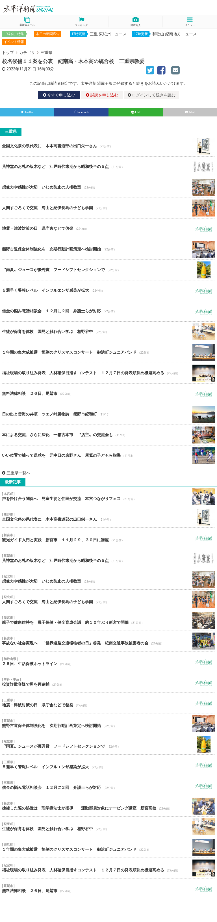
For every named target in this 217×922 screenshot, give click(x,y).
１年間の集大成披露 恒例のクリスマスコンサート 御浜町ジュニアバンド (108, 352)
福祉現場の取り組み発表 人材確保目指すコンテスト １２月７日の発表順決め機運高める (108, 373)
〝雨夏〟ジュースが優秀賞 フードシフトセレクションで (108, 270)
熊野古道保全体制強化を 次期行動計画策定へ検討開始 (108, 249)
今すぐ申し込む (59, 95)
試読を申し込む (102, 95)
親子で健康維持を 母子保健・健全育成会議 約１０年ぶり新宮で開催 (108, 620)
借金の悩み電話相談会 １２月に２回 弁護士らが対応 (108, 311)
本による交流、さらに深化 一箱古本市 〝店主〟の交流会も (108, 435)
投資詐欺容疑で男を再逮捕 (108, 682)
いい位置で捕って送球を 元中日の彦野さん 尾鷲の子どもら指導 (108, 455)
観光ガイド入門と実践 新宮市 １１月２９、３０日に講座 (108, 538)
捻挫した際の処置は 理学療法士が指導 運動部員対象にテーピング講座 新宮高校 (108, 806)
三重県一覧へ (16, 473)
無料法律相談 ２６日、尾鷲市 (108, 394)
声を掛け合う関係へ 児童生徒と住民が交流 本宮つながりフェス (108, 496)
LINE (135, 112)
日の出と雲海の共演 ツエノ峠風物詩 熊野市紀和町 (108, 414)
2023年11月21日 (21, 69)
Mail (190, 112)
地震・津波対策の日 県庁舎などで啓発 (108, 228)
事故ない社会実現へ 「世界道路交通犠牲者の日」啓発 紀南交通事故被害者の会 (108, 641)
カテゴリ (27, 52)
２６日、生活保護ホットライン (108, 662)
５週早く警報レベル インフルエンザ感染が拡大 (108, 290)
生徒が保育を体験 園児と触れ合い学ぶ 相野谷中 (108, 332)
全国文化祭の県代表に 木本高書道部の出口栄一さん (108, 146)
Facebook (81, 112)
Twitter (27, 112)
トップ (8, 52)
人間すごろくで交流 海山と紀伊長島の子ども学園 (108, 208)
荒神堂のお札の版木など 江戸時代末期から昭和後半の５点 (108, 167)
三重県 (46, 52)
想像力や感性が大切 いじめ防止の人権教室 (108, 187)
